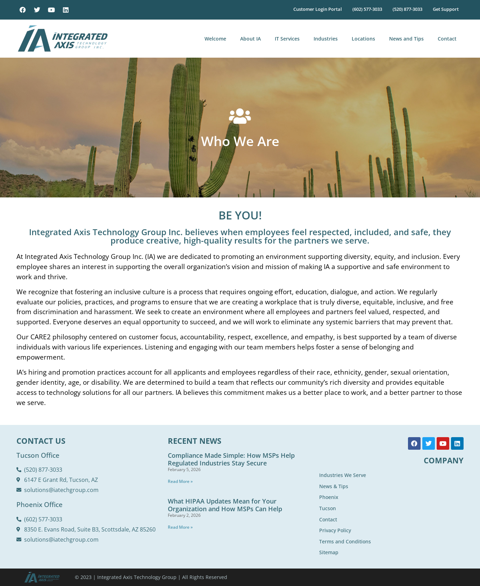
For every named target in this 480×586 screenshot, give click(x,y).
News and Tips (406, 38)
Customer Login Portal (317, 9)
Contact (447, 38)
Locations (363, 38)
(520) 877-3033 (407, 9)
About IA (250, 38)
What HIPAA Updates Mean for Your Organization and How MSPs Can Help (225, 505)
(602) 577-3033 (367, 9)
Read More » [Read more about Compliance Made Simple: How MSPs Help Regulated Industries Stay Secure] (180, 481)
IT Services (287, 38)
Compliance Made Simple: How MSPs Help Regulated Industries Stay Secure (231, 459)
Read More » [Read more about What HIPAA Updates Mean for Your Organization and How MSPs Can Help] (180, 527)
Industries (326, 38)
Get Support (446, 9)
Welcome (215, 38)
